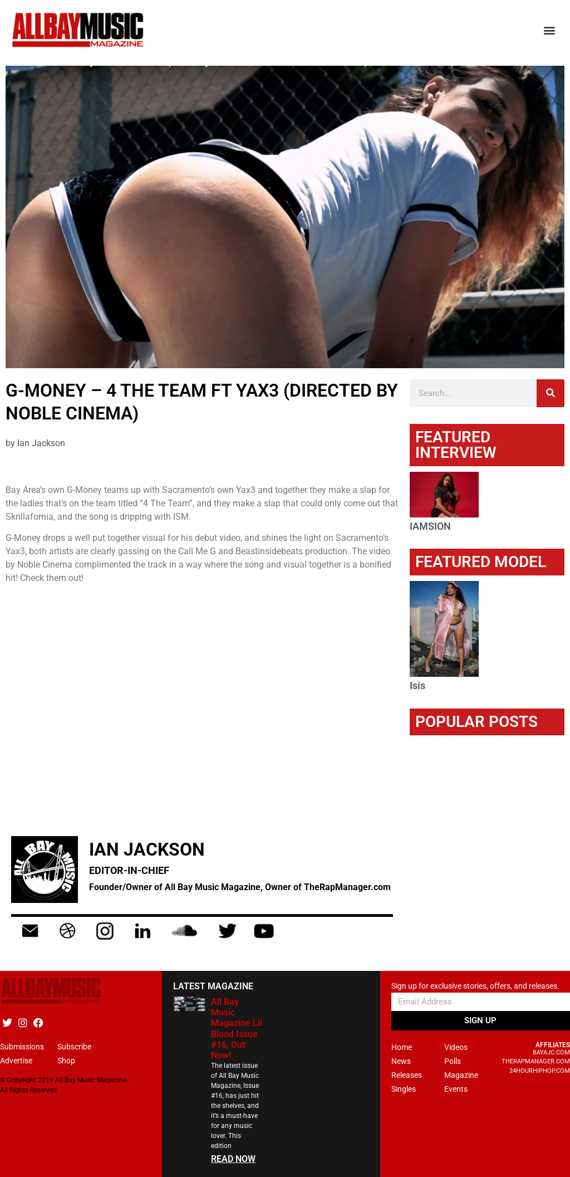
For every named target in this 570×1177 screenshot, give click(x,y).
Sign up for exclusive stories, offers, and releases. (475, 986)
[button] (549, 30)
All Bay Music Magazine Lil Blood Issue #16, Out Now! (236, 1029)
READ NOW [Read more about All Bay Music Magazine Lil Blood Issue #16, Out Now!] (233, 1159)
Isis (417, 685)
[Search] (550, 393)
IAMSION (430, 526)
